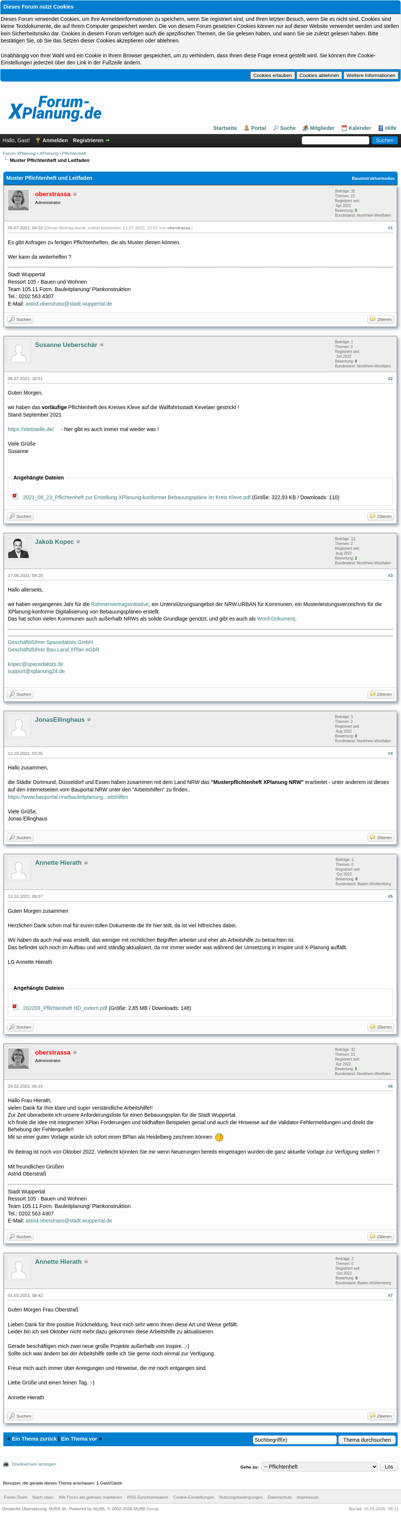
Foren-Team (16, 1497)
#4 (390, 753)
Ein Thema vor (79, 1439)
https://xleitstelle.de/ (31, 429)
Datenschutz (280, 1497)
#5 (390, 896)
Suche (288, 128)
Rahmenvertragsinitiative (119, 604)
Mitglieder (322, 128)
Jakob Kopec (54, 541)
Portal (258, 128)
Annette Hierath (58, 862)
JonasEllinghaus (60, 719)
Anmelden (55, 140)
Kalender (360, 128)
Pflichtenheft (74, 153)
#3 (390, 575)
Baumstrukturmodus (373, 178)
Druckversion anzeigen (34, 1463)
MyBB (99, 1508)
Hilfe (391, 128)
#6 (390, 1086)
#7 (390, 1295)
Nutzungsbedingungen (241, 1497)
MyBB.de (57, 1508)
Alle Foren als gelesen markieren (90, 1497)
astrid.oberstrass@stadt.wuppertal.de (68, 304)
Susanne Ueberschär (66, 344)
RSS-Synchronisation (147, 1497)
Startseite (225, 128)
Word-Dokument (276, 619)
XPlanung (49, 153)
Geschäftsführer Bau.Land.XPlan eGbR (53, 650)
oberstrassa (178, 227)
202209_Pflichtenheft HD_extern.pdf (65, 1008)
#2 (390, 378)
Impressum (308, 1497)
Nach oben (42, 1497)
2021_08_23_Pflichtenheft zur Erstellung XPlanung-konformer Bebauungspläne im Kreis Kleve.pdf (137, 497)
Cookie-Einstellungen (193, 1497)
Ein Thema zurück (34, 1439)
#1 (390, 227)
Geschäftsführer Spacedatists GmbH (50, 642)
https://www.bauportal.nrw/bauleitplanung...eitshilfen (68, 797)
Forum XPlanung (19, 153)
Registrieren (88, 140)
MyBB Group (146, 1508)
